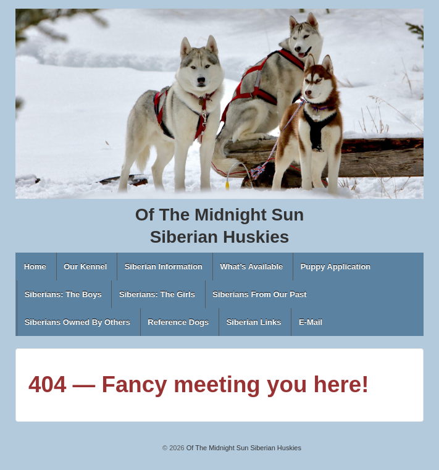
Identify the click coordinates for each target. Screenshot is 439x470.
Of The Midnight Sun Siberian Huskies (243, 447)
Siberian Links (254, 322)
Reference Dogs (178, 322)
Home (35, 266)
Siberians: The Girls (157, 294)
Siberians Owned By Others (77, 322)
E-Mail (310, 322)
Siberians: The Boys (63, 294)
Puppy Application (336, 266)
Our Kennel (85, 266)
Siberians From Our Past (259, 294)
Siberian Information (164, 266)
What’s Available (251, 266)
